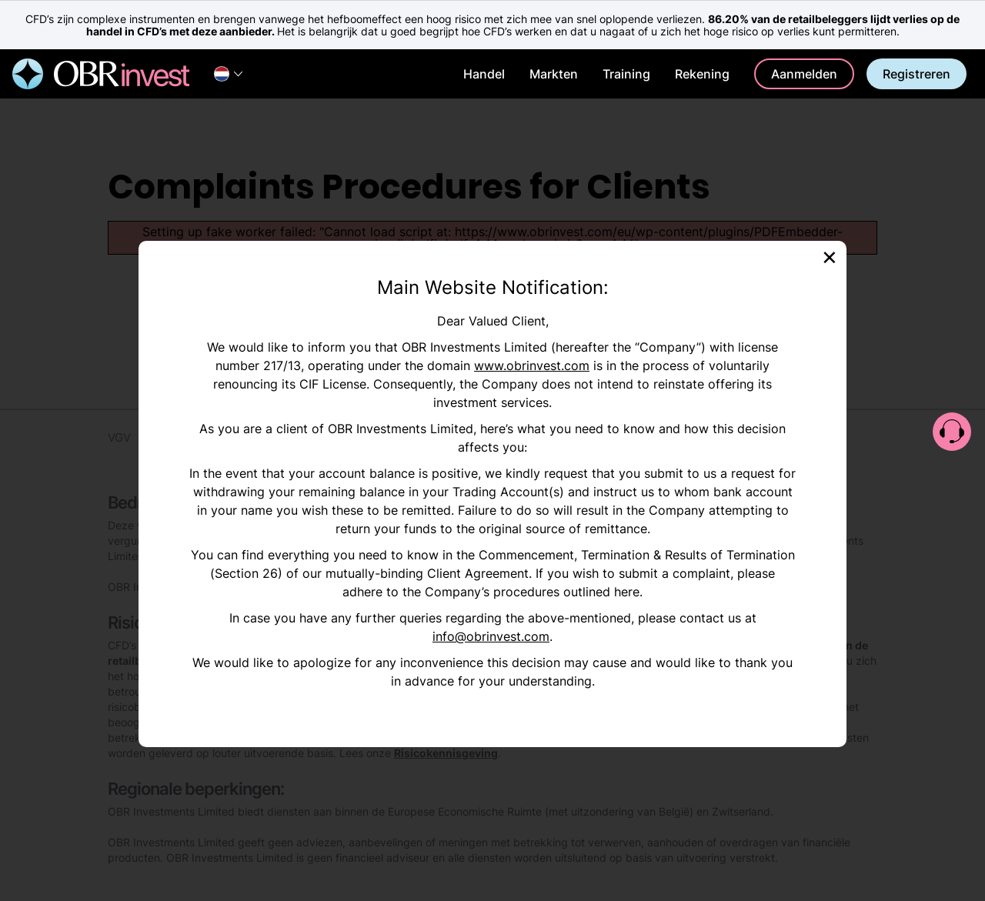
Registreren (916, 74)
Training (626, 74)
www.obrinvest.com (531, 365)
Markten (553, 74)
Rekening (702, 74)
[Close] (829, 256)
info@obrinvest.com (490, 636)
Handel (484, 74)
